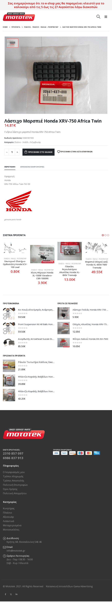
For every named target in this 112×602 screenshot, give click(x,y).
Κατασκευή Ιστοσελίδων (60, 586)
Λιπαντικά (8, 521)
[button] (103, 235)
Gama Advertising (83, 586)
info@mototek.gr (16, 550)
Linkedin (16, 594)
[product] (15, 248)
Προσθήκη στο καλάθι (40, 152)
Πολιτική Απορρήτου (15, 493)
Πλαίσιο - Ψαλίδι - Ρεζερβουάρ (27, 142)
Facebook (5, 594)
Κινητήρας (9, 508)
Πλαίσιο (7, 512)
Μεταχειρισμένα (12, 525)
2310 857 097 (13, 453)
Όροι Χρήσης (10, 489)
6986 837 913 (13, 458)
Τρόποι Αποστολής (13, 480)
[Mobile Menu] (106, 16)
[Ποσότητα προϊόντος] (12, 152)
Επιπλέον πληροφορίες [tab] (32, 166)
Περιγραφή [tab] (9, 166)
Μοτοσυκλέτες (11, 529)
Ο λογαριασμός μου (14, 472)
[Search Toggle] (98, 17)
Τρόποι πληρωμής (13, 476)
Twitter (11, 594)
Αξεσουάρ (8, 516)
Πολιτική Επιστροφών (15, 484)
